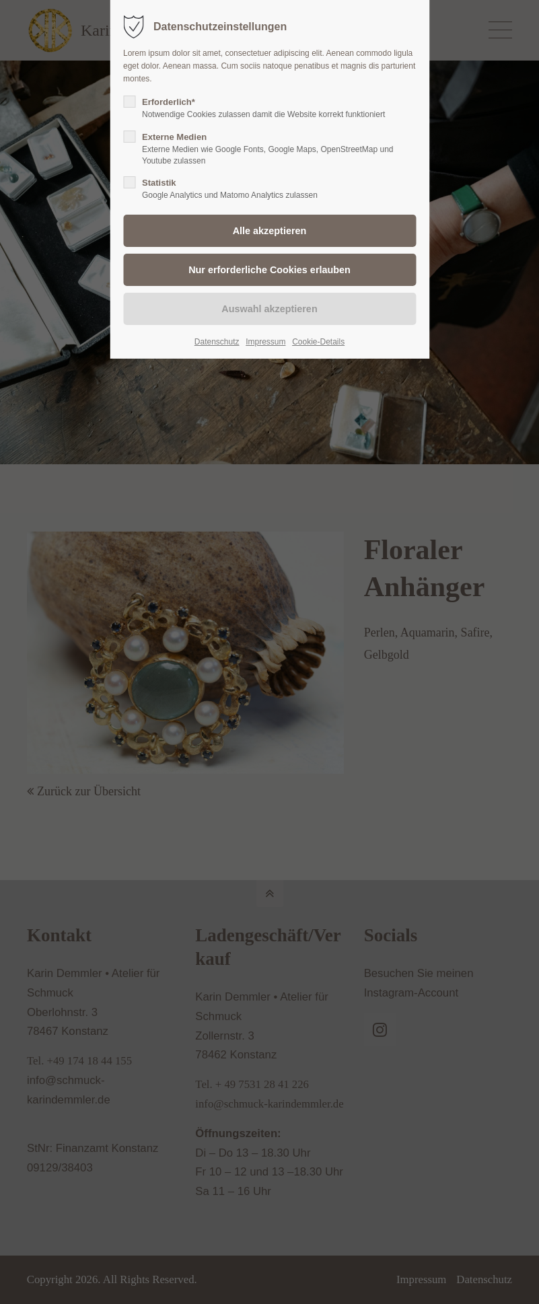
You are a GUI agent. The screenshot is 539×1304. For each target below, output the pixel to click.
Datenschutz (217, 342)
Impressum (265, 342)
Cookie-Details (318, 342)
